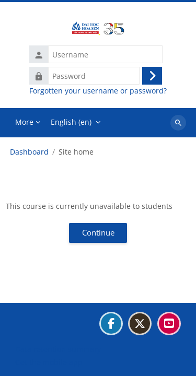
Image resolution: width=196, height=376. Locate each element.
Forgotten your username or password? (98, 91)
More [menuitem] (24, 122)
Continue (98, 232)
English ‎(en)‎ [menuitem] (71, 122)
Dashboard (29, 152)
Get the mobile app (49, 362)
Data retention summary (58, 349)
